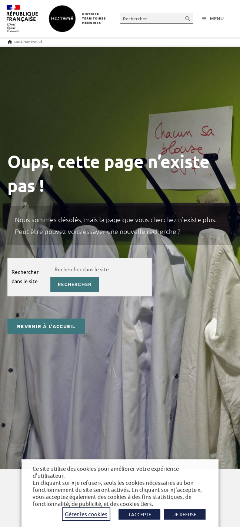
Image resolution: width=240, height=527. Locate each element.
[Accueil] (10, 41)
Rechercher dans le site (25, 276)
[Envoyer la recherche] (187, 18)
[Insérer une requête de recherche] (156, 18)
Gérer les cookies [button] (86, 513)
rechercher (74, 284)
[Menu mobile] (213, 18)
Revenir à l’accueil (46, 326)
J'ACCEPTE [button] (139, 514)
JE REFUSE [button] (184, 514)
